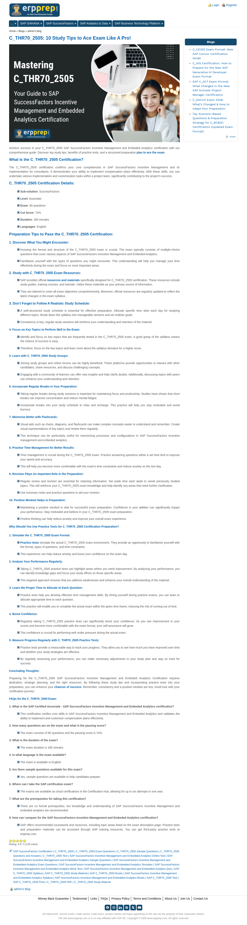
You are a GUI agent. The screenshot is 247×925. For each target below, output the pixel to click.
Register (231, 5)
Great (21, 840)
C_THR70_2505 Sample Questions (137, 851)
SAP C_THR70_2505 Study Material (66, 873)
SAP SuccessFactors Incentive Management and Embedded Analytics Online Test (117, 855)
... (12, 23)
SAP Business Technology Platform (137, 23)
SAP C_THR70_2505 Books (106, 873)
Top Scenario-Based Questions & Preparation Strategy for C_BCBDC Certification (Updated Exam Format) (213, 122)
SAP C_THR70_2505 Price (29, 882)
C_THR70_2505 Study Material (92, 882)
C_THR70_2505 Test (55, 855)
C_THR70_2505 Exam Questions (95, 851)
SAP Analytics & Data (94, 23)
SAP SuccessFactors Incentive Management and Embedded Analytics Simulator (106, 864)
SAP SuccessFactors (59, 23)
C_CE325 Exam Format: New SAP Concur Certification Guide (213, 54)
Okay (14, 840)
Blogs (21, 31)
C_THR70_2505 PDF (59, 882)
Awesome (24, 840)
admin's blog (34, 31)
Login (215, 5)
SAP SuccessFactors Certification (32, 851)
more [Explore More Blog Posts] (232, 136)
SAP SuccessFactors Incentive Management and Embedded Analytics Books (100, 877)
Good (17, 840)
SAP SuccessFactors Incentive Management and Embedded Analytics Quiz (128, 868)
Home (12, 31)
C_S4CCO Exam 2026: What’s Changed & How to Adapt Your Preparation (211, 104)
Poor (11, 840)
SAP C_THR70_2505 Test (162, 877)
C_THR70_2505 (64, 851)
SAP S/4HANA (29, 23)
